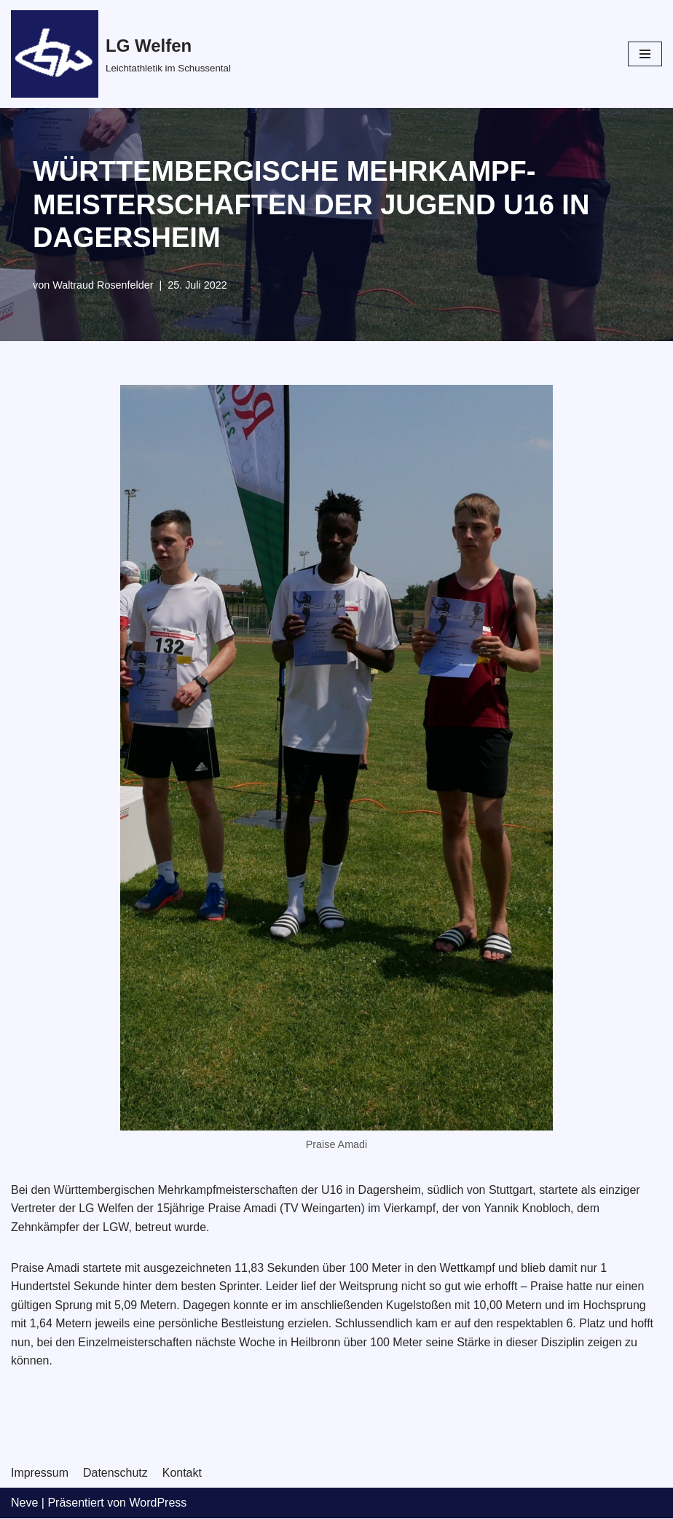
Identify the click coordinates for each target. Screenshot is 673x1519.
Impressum (39, 1473)
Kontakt (182, 1473)
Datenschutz (115, 1473)
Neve (24, 1503)
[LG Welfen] (121, 54)
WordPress (157, 1503)
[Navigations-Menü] (645, 54)
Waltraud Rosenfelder (103, 285)
